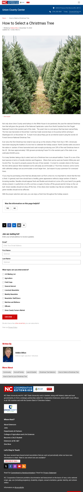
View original (7, 116)
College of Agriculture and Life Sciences (19, 434)
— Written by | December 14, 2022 (17, 28)
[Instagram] (15, 466)
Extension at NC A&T (11, 441)
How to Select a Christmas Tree (68, 372)
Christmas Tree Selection (47, 372)
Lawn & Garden (31, 372)
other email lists (20, 323)
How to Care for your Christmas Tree (15, 376)
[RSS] (24, 466)
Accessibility (19, 487)
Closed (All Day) (75, 11)
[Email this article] (19, 225)
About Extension (10, 425)
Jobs (6, 428)
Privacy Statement (49, 473)
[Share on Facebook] (9, 225)
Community (7, 372)
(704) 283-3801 (55, 12)
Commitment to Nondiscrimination (23, 473)
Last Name (6, 259)
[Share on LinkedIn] (14, 225)
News (4, 18)
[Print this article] (24, 225)
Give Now (7, 444)
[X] (6, 466)
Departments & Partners (13, 431)
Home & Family (19, 372)
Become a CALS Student (13, 438)
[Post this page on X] (4, 225)
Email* (4, 242)
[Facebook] (10, 466)
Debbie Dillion (14, 28)
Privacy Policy (12, 327)
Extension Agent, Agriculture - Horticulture (26, 356)
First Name (6, 250)
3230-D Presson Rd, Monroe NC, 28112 (67, 8)
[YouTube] (19, 466)
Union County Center (13, 9)
